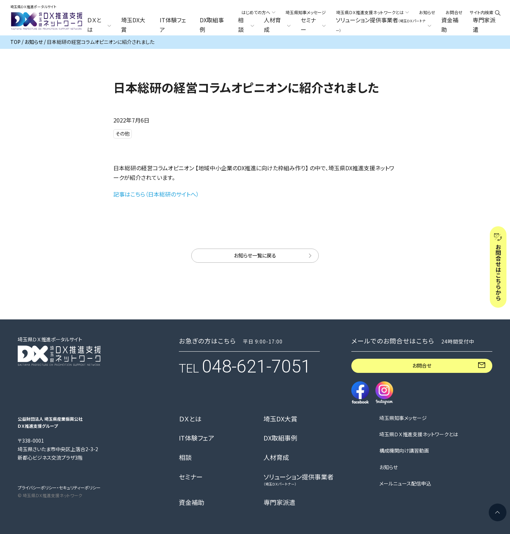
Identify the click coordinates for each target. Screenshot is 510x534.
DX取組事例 (212, 25)
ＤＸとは (190, 418)
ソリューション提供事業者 (299, 479)
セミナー (191, 477)
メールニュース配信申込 (405, 483)
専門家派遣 (484, 25)
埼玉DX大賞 (133, 25)
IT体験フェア (173, 25)
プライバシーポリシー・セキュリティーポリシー (59, 487)
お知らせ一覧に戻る (255, 255)
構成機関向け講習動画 (404, 450)
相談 (185, 457)
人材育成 (276, 457)
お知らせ (427, 12)
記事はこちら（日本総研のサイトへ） (156, 194)
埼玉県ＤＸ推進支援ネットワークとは (418, 434)
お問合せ (454, 12)
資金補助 (449, 25)
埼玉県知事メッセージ (305, 12)
